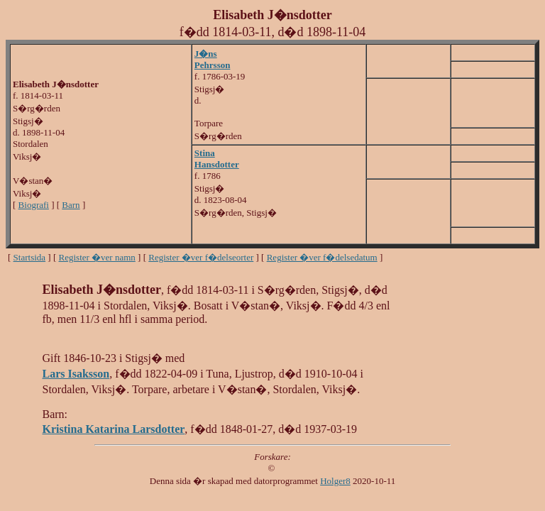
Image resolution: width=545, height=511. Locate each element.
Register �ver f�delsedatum (322, 257)
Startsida (29, 257)
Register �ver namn (97, 257)
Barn (70, 204)
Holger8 (335, 481)
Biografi (33, 204)
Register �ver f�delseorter (200, 257)
